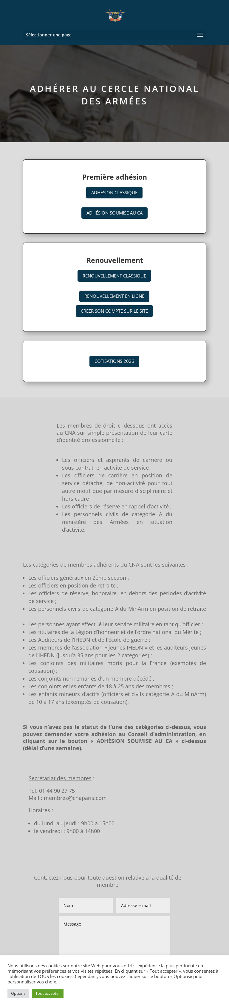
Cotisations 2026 (114, 361)
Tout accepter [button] (47, 993)
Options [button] (18, 993)
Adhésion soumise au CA (114, 213)
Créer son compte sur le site (114, 311)
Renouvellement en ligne (114, 296)
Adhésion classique (114, 192)
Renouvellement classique (114, 276)
